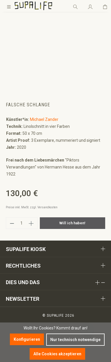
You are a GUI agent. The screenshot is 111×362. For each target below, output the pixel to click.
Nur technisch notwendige (75, 339)
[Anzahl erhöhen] (31, 223)
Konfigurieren (27, 339)
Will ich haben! (72, 223)
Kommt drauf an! (71, 328)
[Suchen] (75, 6)
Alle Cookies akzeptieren (57, 354)
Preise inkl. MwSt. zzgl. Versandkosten (32, 207)
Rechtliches (23, 266)
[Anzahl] (22, 223)
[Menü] (9, 6)
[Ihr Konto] (90, 6)
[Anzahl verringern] (12, 223)
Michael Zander (44, 119)
